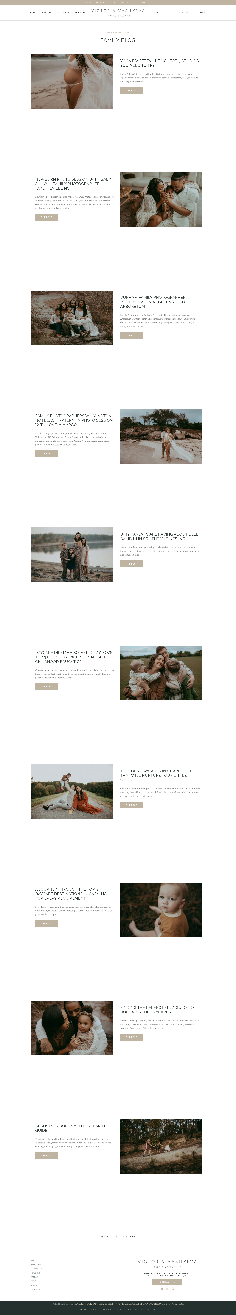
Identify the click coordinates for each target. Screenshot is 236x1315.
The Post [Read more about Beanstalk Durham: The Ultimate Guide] (46, 1155)
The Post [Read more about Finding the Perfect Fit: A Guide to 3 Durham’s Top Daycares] (131, 1037)
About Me (47, 13)
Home (33, 13)
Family (154, 13)
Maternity (63, 13)
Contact (200, 13)
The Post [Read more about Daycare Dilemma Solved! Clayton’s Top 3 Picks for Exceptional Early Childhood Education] (46, 687)
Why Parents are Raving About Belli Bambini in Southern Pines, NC (160, 536)
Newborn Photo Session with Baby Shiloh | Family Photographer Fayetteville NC (73, 183)
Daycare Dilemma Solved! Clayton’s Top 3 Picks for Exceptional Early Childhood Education (73, 657)
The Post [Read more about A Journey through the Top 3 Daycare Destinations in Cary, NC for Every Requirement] (46, 923)
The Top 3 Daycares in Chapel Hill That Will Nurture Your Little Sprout (156, 775)
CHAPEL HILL (105, 1304)
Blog (169, 13)
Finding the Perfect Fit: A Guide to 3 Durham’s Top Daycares (158, 1009)
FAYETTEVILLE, (123, 1304)
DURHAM (92, 1304)
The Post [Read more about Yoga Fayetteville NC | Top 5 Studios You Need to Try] (131, 90)
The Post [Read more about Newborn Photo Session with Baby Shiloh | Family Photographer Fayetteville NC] (46, 217)
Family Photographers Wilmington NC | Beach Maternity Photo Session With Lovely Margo (74, 420)
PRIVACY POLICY (89, 1309)
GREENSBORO (140, 1304)
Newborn (80, 13)
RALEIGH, (80, 1304)
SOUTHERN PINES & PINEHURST (167, 1304)
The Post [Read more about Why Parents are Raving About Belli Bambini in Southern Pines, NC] (131, 564)
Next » (133, 1236)
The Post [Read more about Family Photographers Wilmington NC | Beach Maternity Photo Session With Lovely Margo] (46, 454)
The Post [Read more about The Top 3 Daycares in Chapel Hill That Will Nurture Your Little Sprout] (131, 805)
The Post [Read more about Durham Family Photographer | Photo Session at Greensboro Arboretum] (131, 335)
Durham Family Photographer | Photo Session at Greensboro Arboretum (154, 302)
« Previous (104, 1236)
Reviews (183, 13)
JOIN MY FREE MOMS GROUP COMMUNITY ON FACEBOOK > (118, 3)
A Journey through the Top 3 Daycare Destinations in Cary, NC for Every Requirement (71, 894)
